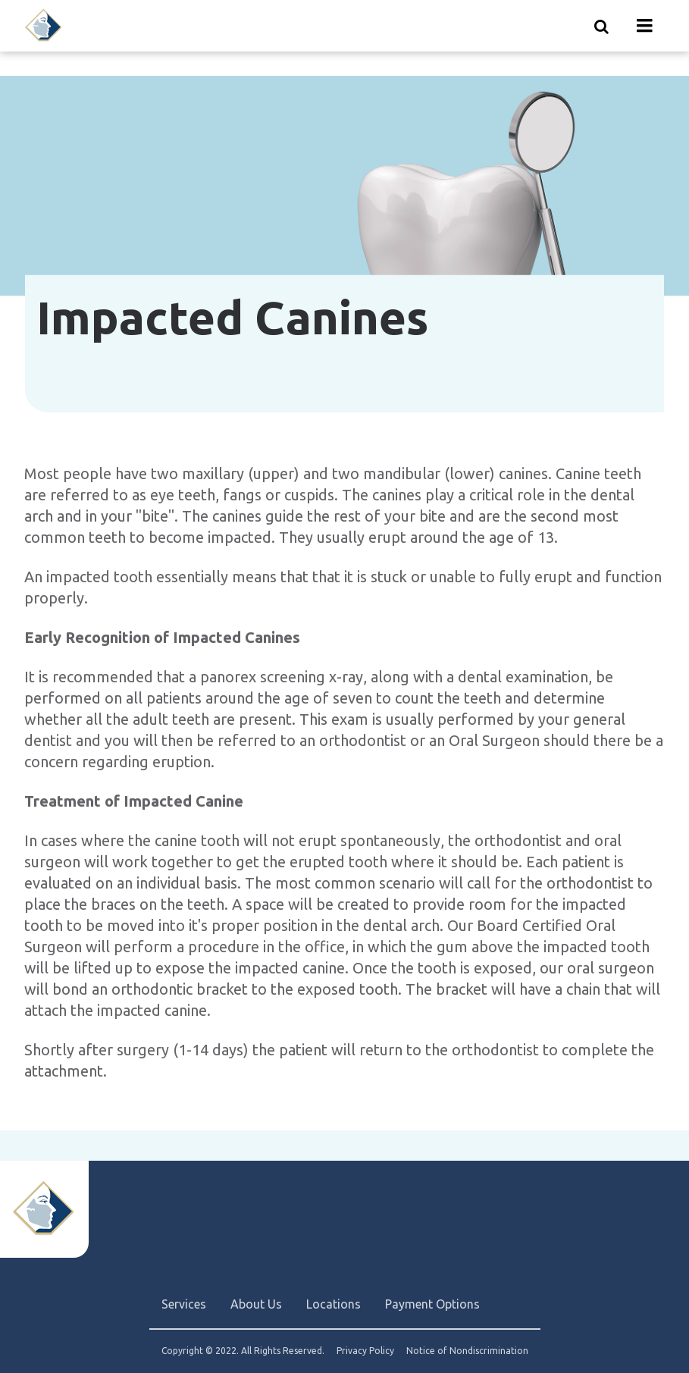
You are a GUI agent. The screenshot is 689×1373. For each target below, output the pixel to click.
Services (183, 1304)
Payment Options (432, 1304)
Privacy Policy (365, 1351)
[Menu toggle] (645, 26)
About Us (256, 1304)
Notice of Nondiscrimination (467, 1351)
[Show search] (602, 26)
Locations (333, 1304)
